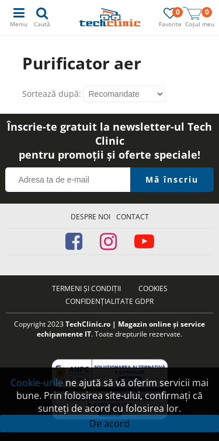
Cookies (153, 288)
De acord (109, 423)
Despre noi (90, 217)
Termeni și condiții (86, 288)
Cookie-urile (37, 382)
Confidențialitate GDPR (109, 301)
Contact (132, 217)
